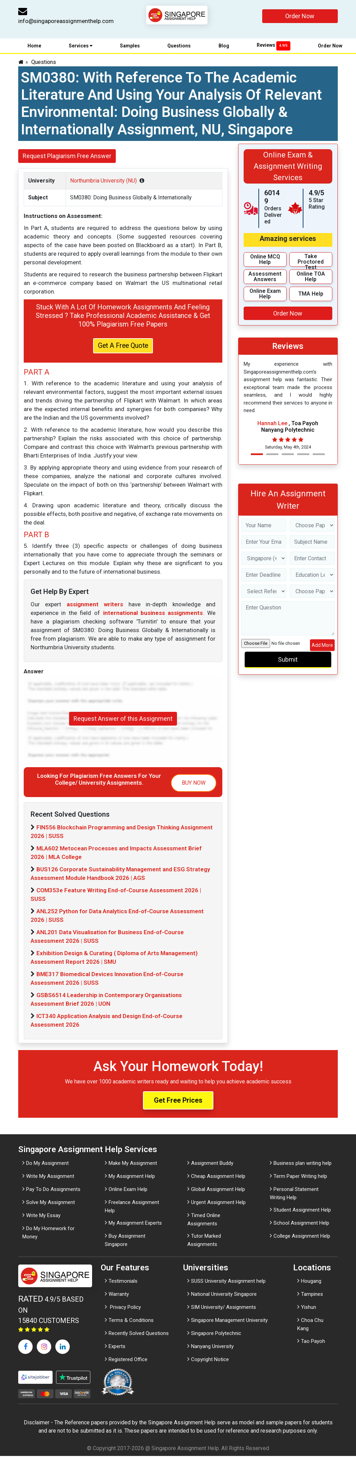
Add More (322, 645)
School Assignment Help (301, 1224)
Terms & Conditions (131, 1321)
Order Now (299, 16)
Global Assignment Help (218, 1190)
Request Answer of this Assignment (123, 720)
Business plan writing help (303, 1164)
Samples (130, 45)
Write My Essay (43, 1216)
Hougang (311, 1282)
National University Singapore (224, 1295)
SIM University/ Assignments (223, 1308)
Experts (117, 1348)
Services (80, 45)
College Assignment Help (302, 1237)
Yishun (308, 1308)
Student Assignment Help (302, 1211)
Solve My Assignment (50, 1203)
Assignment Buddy (212, 1164)
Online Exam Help (128, 1190)
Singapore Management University (229, 1321)
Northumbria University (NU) (103, 180)
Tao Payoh (313, 1342)
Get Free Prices (178, 1101)
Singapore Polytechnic (216, 1335)
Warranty (119, 1295)
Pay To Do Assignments (53, 1190)
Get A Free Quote (123, 346)
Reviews (273, 45)
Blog (224, 45)
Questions (179, 45)
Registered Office (128, 1361)
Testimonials (123, 1282)
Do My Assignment (47, 1164)
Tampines (312, 1295)
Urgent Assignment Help (218, 1203)
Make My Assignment (133, 1164)
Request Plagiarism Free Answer (67, 155)
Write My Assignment (50, 1177)
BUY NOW (193, 784)
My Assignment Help (132, 1177)
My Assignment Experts (135, 1224)
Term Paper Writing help (300, 1177)
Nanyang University (212, 1348)
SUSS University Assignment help (228, 1282)
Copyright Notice (210, 1361)
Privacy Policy (125, 1308)
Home (34, 45)
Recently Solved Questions (139, 1335)
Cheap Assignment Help (218, 1177)
